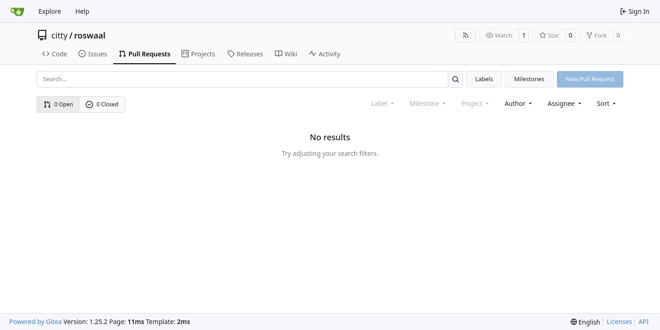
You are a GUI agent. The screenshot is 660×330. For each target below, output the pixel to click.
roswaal (90, 35)
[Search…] (455, 79)
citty (59, 35)
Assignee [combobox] (565, 103)
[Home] (17, 11)
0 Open (58, 104)
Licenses (619, 321)
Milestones (529, 79)
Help (82, 11)
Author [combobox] (519, 103)
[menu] (607, 103)
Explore (49, 11)
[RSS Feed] (465, 35)
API (643, 321)
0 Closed (102, 104)
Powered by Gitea (35, 321)
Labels (484, 79)
